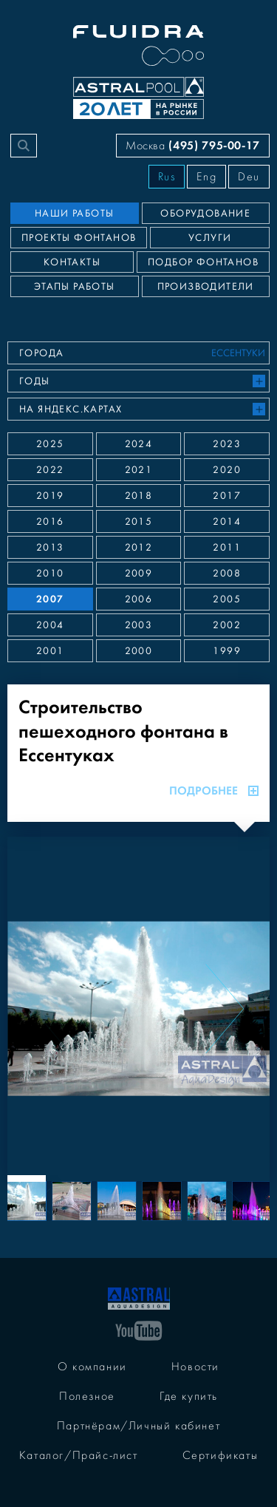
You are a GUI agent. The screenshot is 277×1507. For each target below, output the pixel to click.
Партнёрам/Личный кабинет (138, 1425)
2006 (139, 599)
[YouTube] (139, 1329)
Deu (249, 176)
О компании (92, 1366)
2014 (227, 522)
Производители (205, 287)
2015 (139, 522)
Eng (206, 176)
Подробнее (214, 791)
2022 (50, 470)
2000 (139, 651)
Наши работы (74, 214)
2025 (50, 444)
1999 (227, 651)
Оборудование (205, 214)
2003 (139, 625)
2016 (50, 522)
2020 (227, 470)
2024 (139, 444)
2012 (139, 548)
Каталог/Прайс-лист (78, 1455)
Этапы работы (74, 287)
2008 (227, 573)
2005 (227, 599)
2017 (227, 496)
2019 (50, 496)
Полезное (87, 1396)
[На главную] (139, 1297)
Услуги (209, 238)
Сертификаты (220, 1455)
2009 (139, 573)
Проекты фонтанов (78, 238)
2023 (227, 444)
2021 (139, 470)
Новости (195, 1366)
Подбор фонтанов (203, 262)
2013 (50, 548)
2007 (50, 599)
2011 (227, 548)
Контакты (72, 262)
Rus (167, 176)
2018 (139, 496)
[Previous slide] (52, 1009)
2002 (227, 625)
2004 (50, 625)
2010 (50, 573)
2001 (50, 651)
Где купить (189, 1396)
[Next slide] (224, 1009)
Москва (193, 145)
